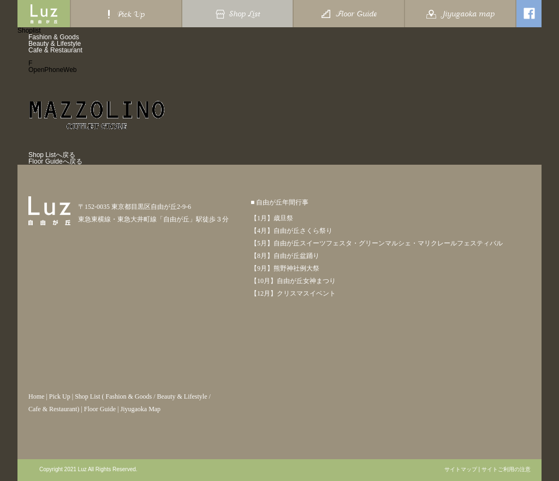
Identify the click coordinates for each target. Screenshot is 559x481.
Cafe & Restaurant (55, 50)
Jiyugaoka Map (140, 409)
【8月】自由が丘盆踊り (285, 256)
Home (36, 396)
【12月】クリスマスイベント (293, 293)
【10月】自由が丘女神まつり (293, 281)
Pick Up (59, 396)
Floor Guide (100, 409)
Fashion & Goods (53, 37)
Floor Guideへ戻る (55, 161)
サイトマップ (460, 469)
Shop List (87, 396)
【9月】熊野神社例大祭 (285, 268)
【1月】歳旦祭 (272, 218)
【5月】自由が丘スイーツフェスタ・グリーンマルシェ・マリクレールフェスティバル (377, 243)
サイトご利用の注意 (506, 469)
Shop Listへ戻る (51, 155)
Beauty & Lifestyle (54, 43)
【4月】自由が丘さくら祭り (291, 231)
